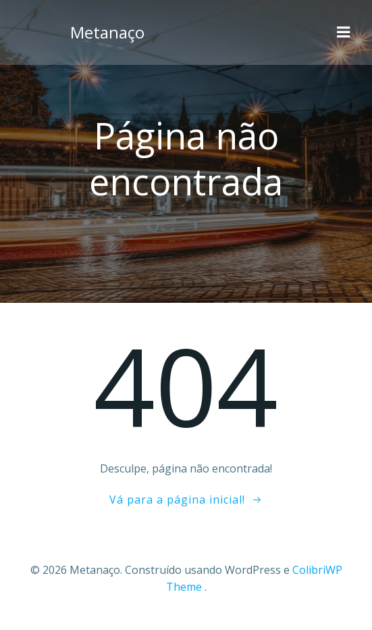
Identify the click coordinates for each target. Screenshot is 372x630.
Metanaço (107, 32)
